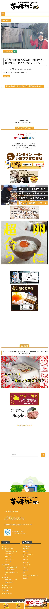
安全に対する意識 (9, 570)
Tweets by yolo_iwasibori (24, 425)
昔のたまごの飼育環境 (11, 567)
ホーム (4, 546)
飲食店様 (25, 578)
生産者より (8, 556)
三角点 (15, 69)
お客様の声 (5, 577)
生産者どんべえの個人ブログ (31, 575)
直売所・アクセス (7, 588)
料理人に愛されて (9, 582)
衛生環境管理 (5, 565)
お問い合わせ (5, 590)
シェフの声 (26, 562)
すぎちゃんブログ (8, 51)
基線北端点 (20, 69)
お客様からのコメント (11, 579)
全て (15, 51)
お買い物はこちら (7, 593)
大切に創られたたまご (11, 551)
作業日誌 (25, 570)
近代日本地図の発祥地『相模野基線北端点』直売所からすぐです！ (24, 61)
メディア (25, 567)
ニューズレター (9, 559)
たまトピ (25, 557)
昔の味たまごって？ (7, 549)
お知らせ (25, 551)
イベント (25, 559)
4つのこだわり (9, 554)
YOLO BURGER (27, 546)
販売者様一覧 (5, 585)
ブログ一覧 (8, 562)
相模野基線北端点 (28, 69)
